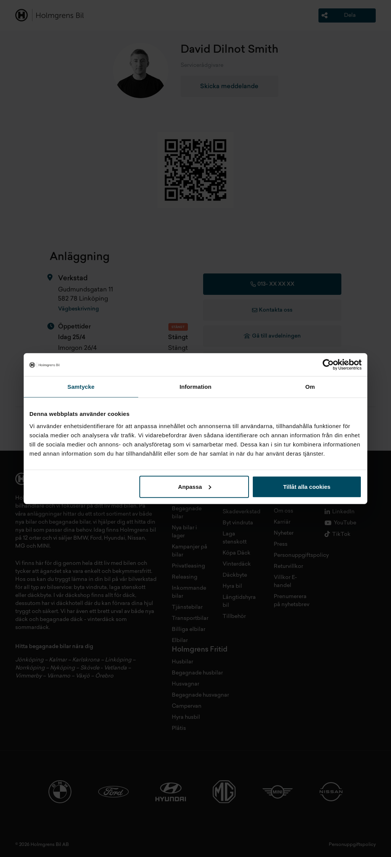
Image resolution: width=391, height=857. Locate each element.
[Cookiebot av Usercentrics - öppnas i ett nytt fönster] (328, 364)
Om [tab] (310, 386)
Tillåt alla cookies (306, 486)
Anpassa (194, 486)
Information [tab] (195, 386)
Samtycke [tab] (81, 386)
